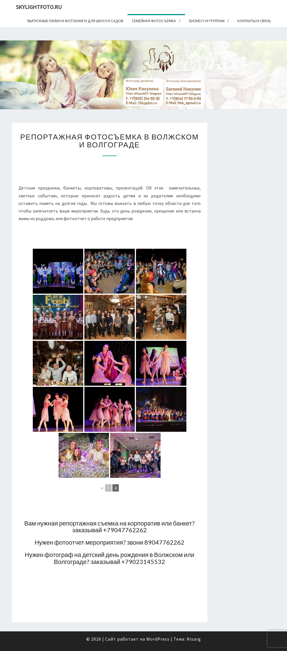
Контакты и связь (254, 20)
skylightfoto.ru (39, 6)
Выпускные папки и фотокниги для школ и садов (75, 20)
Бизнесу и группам (206, 20)
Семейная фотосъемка (154, 20)
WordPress (158, 639)
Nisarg (194, 639)
